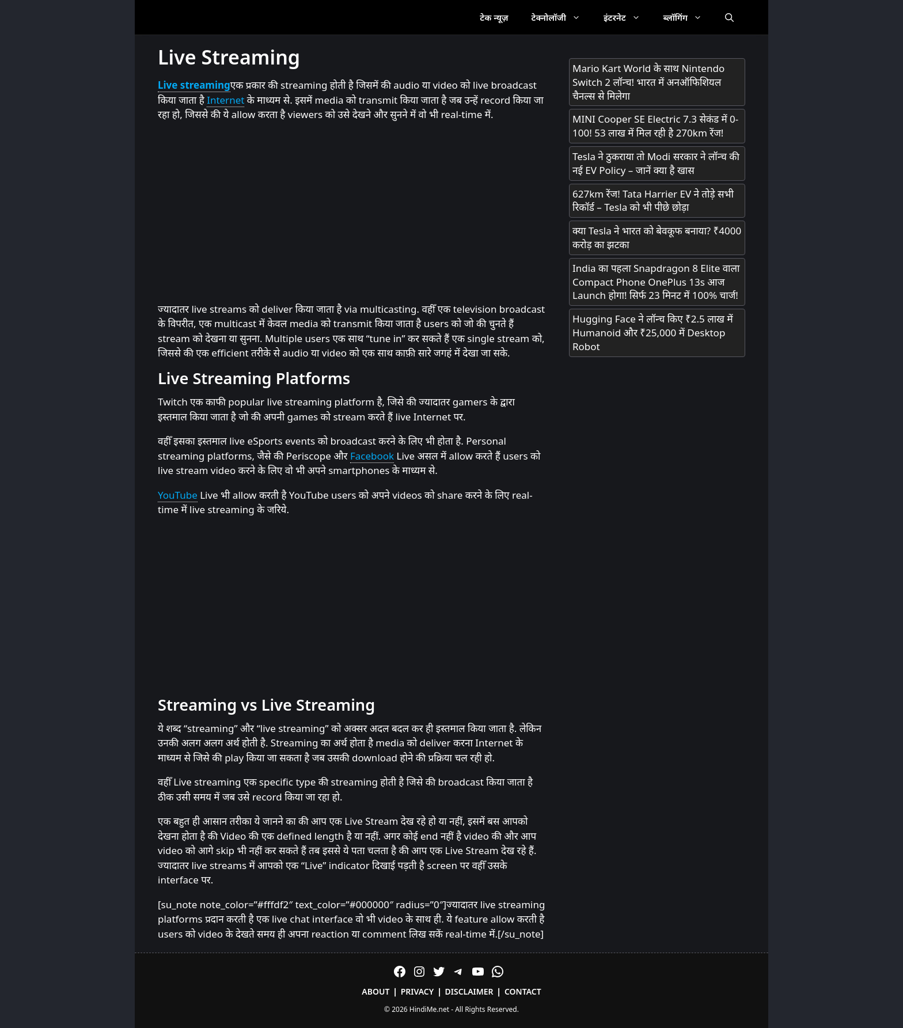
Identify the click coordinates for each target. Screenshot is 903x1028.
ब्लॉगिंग (688, 17)
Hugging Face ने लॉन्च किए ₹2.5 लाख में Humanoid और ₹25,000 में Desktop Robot (652, 332)
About (375, 991)
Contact (522, 991)
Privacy (417, 991)
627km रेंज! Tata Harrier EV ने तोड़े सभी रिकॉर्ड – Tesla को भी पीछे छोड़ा (653, 200)
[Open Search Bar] (729, 17)
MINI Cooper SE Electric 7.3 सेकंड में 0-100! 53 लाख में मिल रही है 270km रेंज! (655, 125)
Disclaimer (469, 991)
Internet (225, 100)
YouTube (178, 495)
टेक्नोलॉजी (562, 17)
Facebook (372, 455)
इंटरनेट (628, 17)
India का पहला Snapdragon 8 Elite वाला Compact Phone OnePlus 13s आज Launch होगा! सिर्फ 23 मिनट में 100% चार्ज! (655, 281)
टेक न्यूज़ (494, 17)
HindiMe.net (429, 1009)
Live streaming (194, 85)
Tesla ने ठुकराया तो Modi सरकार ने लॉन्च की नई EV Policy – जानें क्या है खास (655, 163)
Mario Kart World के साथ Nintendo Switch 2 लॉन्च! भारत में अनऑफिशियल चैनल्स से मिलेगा (648, 82)
